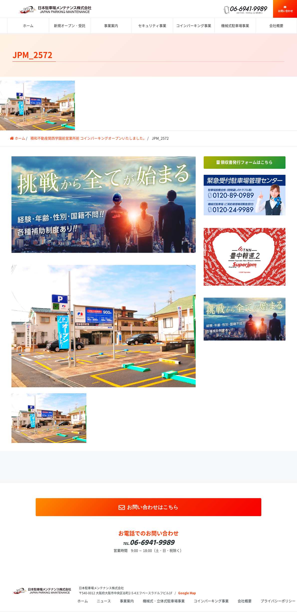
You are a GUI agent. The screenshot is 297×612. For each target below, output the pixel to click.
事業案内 (111, 25)
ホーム (28, 25)
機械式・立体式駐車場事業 (164, 601)
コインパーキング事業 (193, 25)
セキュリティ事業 (152, 25)
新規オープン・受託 (69, 25)
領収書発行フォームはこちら (245, 162)
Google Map (187, 593)
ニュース (104, 601)
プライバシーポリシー (278, 601)
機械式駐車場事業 (235, 25)
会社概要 (276, 25)
